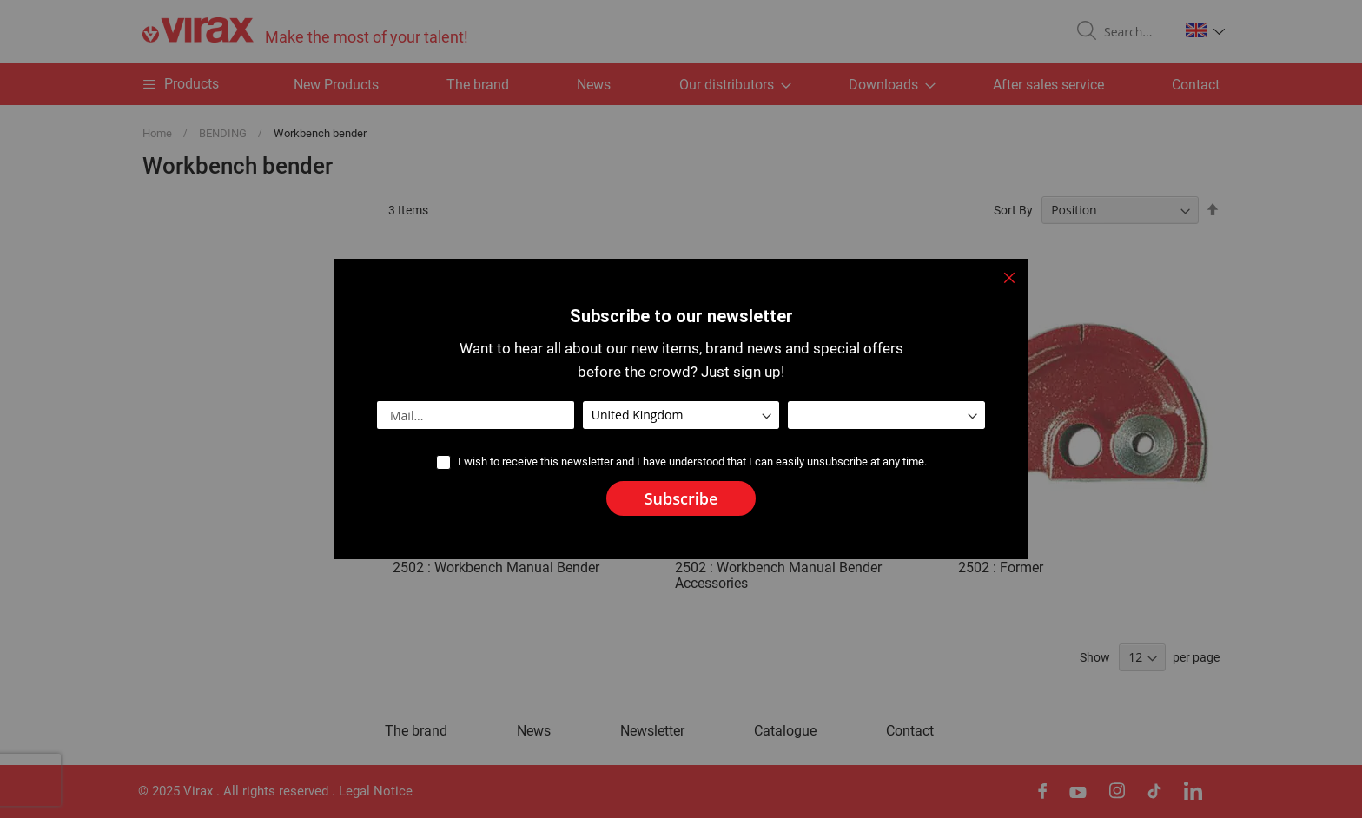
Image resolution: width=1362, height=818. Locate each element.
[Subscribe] (681, 498)
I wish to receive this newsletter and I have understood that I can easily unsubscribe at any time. (692, 461)
